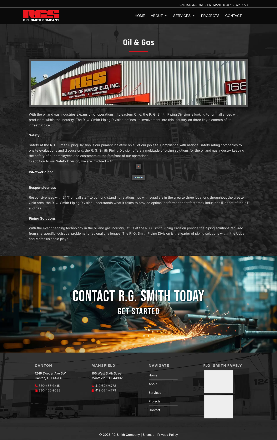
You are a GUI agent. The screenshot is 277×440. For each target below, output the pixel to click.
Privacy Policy (167, 435)
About (159, 16)
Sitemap (148, 435)
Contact (233, 16)
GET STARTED (138, 311)
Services (184, 16)
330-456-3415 (201, 4)
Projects (210, 16)
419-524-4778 (239, 4)
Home (140, 16)
